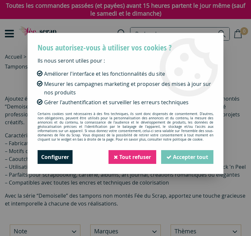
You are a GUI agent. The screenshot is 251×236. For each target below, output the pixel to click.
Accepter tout (187, 157)
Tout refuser (132, 157)
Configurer (55, 157)
